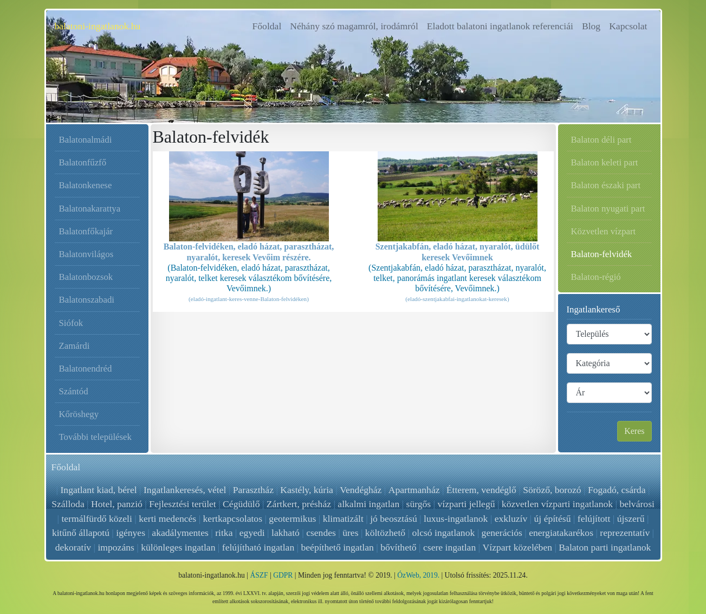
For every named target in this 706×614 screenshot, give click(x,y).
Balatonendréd (85, 368)
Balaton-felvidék (601, 254)
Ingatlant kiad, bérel (99, 489)
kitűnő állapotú (80, 532)
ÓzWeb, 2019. (418, 575)
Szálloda (68, 503)
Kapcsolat (628, 26)
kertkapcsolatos (232, 518)
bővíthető (398, 547)
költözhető (385, 532)
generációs (502, 532)
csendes (321, 532)
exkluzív (511, 518)
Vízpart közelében (517, 547)
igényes (130, 532)
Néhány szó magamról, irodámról (354, 26)
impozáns (116, 547)
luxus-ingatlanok (456, 518)
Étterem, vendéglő (481, 489)
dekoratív (73, 547)
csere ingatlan (449, 547)
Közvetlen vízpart (603, 231)
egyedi (252, 532)
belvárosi (637, 503)
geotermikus (292, 518)
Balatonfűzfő (83, 162)
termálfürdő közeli (96, 518)
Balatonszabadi (87, 300)
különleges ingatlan (178, 547)
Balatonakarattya (90, 208)
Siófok (71, 323)
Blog (591, 26)
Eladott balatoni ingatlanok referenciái (500, 26)
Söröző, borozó (552, 489)
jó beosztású (393, 518)
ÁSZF (259, 575)
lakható (285, 532)
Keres (634, 431)
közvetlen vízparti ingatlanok (557, 503)
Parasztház (253, 489)
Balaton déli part (601, 140)
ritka (223, 532)
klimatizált (343, 518)
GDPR (283, 575)
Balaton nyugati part (608, 208)
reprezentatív (625, 532)
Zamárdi (74, 346)
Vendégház (361, 489)
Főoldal (269, 25)
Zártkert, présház (299, 503)
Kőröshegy (79, 414)
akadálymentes (180, 532)
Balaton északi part (606, 185)
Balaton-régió (596, 277)
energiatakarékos (561, 532)
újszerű (631, 518)
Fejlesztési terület (182, 503)
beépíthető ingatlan (337, 547)
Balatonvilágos (86, 254)
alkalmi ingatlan (368, 503)
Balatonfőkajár (86, 231)
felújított (594, 518)
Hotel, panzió (117, 503)
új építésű (552, 518)
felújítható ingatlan (258, 547)
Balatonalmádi (85, 140)
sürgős (418, 503)
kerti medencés (167, 518)
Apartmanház (413, 489)
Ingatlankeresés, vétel (185, 489)
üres (350, 532)
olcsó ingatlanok (443, 532)
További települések (95, 437)
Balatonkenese (85, 185)
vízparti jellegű (466, 503)
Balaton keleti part (604, 162)
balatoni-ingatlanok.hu (98, 26)
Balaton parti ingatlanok (605, 547)
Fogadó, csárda (616, 489)
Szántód (73, 391)
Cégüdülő (241, 503)
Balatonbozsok (86, 277)
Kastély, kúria (307, 489)
